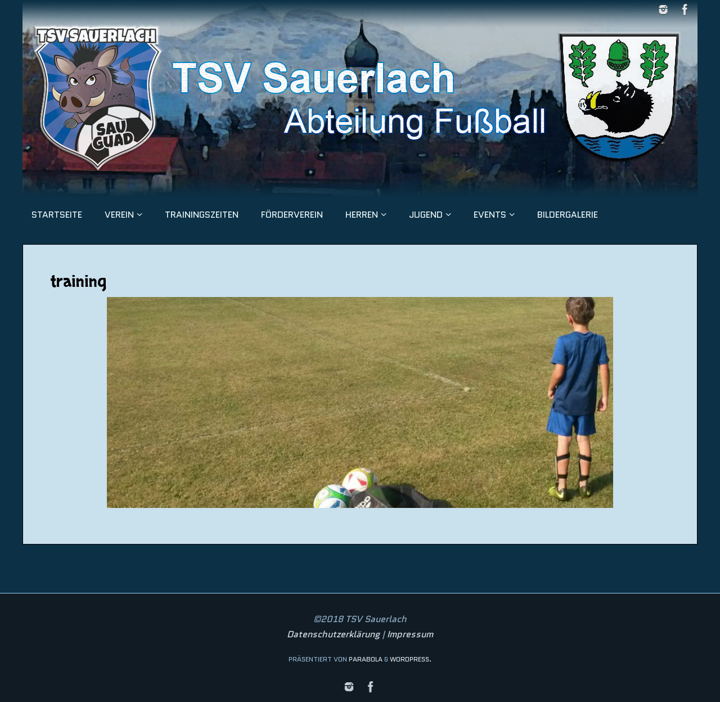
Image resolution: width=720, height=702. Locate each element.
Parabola (365, 659)
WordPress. (410, 659)
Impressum (410, 634)
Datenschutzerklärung (333, 634)
